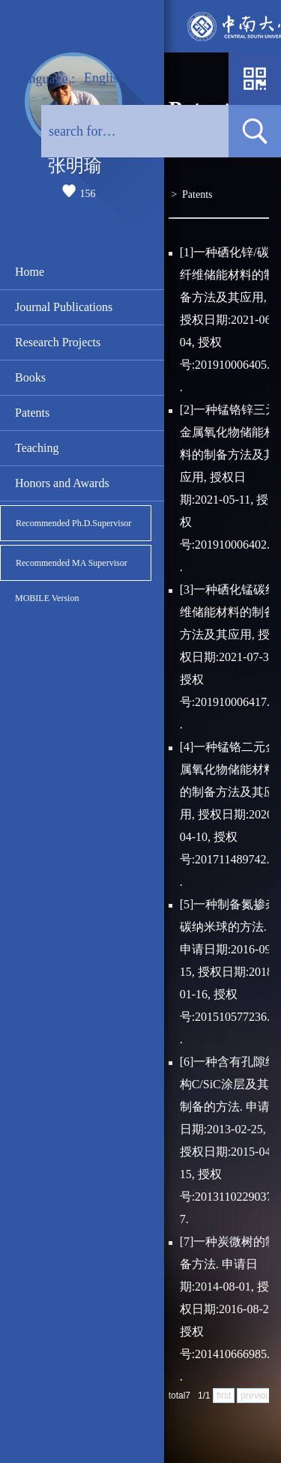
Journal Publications (63, 307)
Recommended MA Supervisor (71, 563)
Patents (32, 412)
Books (30, 377)
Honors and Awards (62, 483)
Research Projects (57, 342)
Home (29, 271)
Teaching (36, 447)
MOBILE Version (47, 598)
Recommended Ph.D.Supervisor (73, 523)
